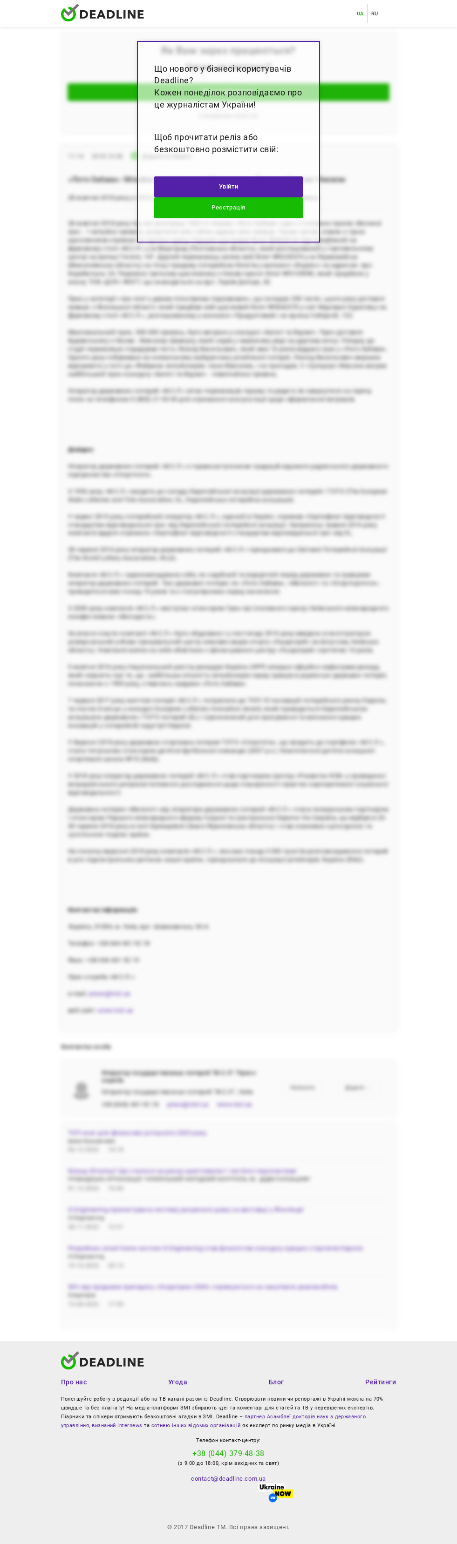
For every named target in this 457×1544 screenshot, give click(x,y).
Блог (276, 1382)
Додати (358, 1088)
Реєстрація (228, 207)
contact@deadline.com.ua (228, 1478)
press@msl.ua (109, 993)
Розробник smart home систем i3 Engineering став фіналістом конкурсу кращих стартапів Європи (215, 1248)
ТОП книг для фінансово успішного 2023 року (137, 1132)
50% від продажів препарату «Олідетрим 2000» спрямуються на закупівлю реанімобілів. (203, 1286)
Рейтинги (380, 1382)
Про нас (74, 1382)
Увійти (228, 186)
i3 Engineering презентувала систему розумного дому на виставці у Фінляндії (186, 1209)
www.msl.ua (115, 1010)
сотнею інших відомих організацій (196, 1426)
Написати (302, 1088)
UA (360, 13)
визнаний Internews (117, 1426)
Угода (178, 1382)
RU (374, 13)
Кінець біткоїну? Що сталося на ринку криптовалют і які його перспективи (182, 1170)
